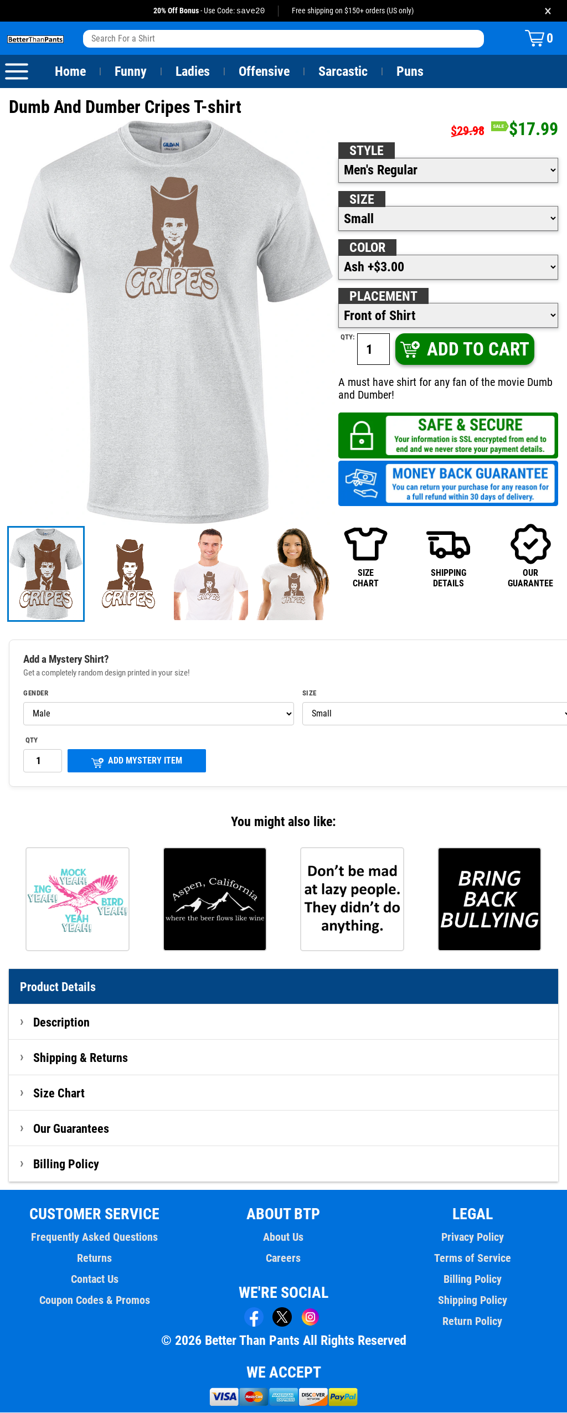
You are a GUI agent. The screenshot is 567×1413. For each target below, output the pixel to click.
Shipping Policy (472, 1300)
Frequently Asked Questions (95, 1237)
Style (366, 151)
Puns (410, 72)
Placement (383, 297)
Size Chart (59, 1093)
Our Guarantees (71, 1129)
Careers (283, 1258)
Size (361, 200)
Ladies (192, 72)
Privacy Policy (472, 1237)
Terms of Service (472, 1258)
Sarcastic (343, 72)
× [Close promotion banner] (547, 11)
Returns (95, 1258)
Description (61, 1022)
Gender (36, 694)
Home (70, 72)
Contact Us (94, 1279)
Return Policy (472, 1321)
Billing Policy (66, 1164)
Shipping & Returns (80, 1058)
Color (367, 248)
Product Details (58, 987)
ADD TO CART (464, 349)
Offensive (264, 72)
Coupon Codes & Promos (95, 1300)
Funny (130, 72)
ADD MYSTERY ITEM (136, 762)
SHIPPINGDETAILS (448, 556)
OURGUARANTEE (530, 556)
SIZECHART (366, 556)
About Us (284, 1237)
